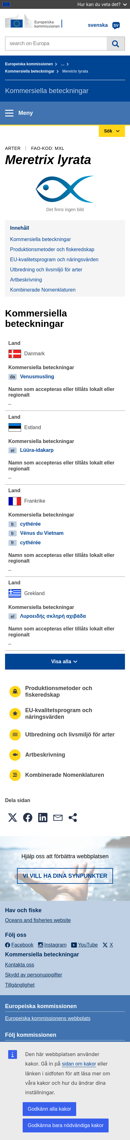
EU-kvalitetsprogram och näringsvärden (54, 259)
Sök (116, 43)
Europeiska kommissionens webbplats (47, 1018)
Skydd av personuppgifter (33, 975)
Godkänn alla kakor (49, 1109)
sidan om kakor (79, 1063)
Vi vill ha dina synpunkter (65, 876)
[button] (12, 817)
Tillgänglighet (20, 985)
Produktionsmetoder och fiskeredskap (52, 249)
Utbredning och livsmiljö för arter (46, 269)
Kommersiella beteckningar (29, 71)
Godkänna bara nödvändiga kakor (66, 1125)
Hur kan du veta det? (102, 4)
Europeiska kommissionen (29, 64)
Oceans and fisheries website (38, 920)
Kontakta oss (19, 964)
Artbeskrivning (26, 279)
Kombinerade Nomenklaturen (43, 289)
